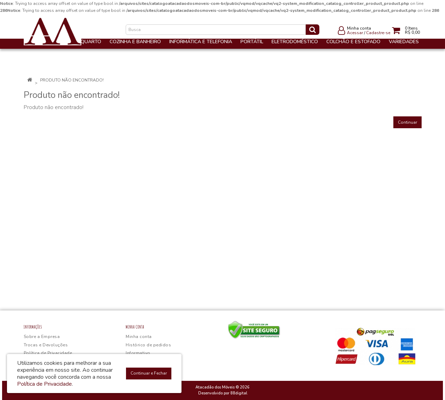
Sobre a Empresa (42, 336)
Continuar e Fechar (149, 373)
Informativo (138, 353)
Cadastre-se (378, 33)
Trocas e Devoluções (46, 345)
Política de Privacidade (48, 353)
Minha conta (139, 336)
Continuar (407, 122)
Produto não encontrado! (72, 80)
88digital (238, 393)
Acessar (355, 33)
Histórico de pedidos (148, 345)
